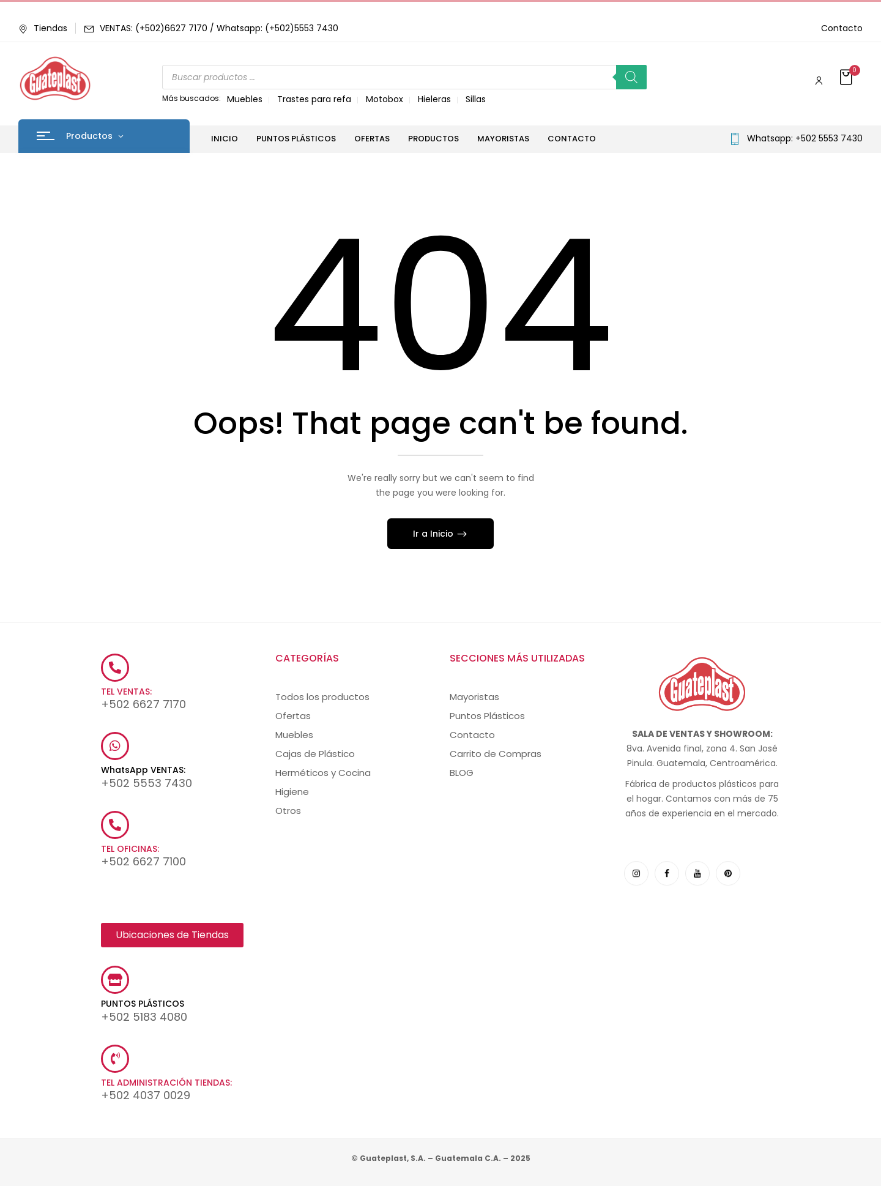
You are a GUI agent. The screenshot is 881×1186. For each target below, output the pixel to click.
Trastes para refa (314, 99)
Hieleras (434, 99)
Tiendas (42, 28)
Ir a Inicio (434, 534)
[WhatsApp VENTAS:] (115, 746)
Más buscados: (191, 98)
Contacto (842, 28)
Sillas (476, 99)
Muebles (244, 99)
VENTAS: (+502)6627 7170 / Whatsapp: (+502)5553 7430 (219, 28)
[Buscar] (631, 77)
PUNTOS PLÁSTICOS (142, 1004)
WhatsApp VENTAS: (143, 770)
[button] (847, 78)
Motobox (384, 99)
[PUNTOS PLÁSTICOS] (115, 980)
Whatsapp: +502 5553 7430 (805, 138)
